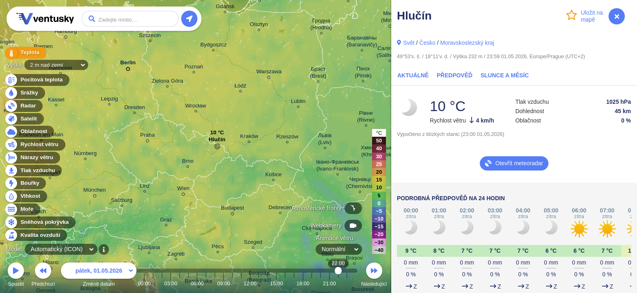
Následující (374, 276)
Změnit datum (98, 276)
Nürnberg (85, 154)
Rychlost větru (34, 145)
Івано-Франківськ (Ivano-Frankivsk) (337, 166)
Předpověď (454, 75)
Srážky (24, 93)
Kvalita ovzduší (35, 235)
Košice (273, 175)
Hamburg (65, 32)
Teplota (25, 53)
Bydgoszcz (213, 46)
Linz (145, 187)
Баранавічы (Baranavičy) (362, 42)
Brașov (354, 259)
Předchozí (43, 276)
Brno (187, 162)
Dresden (134, 108)
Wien (183, 189)
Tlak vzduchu (33, 171)
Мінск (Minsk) (390, 18)
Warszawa (269, 72)
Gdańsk (225, 7)
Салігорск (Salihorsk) (390, 53)
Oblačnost (29, 132)
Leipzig (109, 100)
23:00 (346, 283)
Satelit (24, 119)
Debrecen (280, 208)
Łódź (240, 87)
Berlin (128, 64)
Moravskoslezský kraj (467, 42)
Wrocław (195, 107)
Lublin (298, 102)
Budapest (232, 209)
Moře (22, 209)
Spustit (16, 276)
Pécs (218, 247)
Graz (166, 220)
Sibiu (327, 255)
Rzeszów (287, 137)
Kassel (56, 100)
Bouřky (25, 183)
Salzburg (121, 201)
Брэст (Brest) (318, 73)
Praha (147, 136)
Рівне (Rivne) (366, 117)
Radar (23, 106)
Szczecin (150, 36)
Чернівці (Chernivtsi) (360, 184)
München (94, 191)
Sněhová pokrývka (40, 222)
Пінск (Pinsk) (363, 73)
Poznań (193, 67)
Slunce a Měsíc (505, 75)
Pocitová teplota (37, 80)
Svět (408, 42)
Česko (427, 42)
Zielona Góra (167, 82)
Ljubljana (149, 248)
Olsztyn (259, 25)
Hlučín (217, 141)
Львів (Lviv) (325, 140)
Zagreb (176, 255)
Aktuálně (413, 75)
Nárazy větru (32, 158)
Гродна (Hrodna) (321, 25)
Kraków (249, 137)
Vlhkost (25, 196)
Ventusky (44, 19)
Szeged (253, 243)
